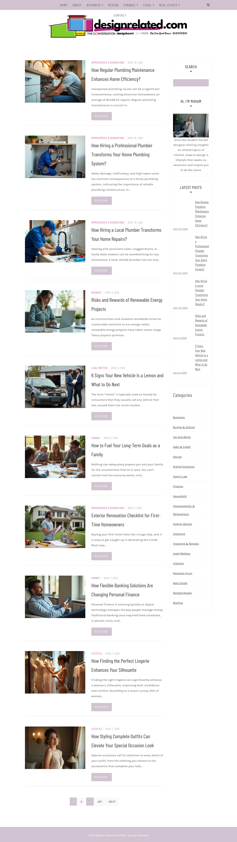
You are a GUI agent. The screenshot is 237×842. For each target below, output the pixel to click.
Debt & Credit (182, 447)
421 (100, 801)
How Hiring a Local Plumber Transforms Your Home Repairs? (201, 292)
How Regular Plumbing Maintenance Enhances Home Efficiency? (202, 213)
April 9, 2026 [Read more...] (180, 338)
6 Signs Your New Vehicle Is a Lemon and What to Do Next (201, 357)
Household (180, 496)
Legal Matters (99, 368)
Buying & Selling (184, 427)
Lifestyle (96, 653)
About (77, 5)
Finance (130, 5)
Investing (179, 534)
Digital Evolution (184, 466)
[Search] (207, 5)
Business (94, 5)
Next (112, 801)
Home (64, 5)
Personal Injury (182, 573)
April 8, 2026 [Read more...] (180, 373)
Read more (101, 116)
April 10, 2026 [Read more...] (180, 229)
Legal (147, 5)
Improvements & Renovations (107, 62)
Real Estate (168, 5)
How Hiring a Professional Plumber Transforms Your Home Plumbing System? (121, 154)
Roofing (178, 603)
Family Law (180, 476)
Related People (182, 593)
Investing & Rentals (186, 543)
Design (113, 5)
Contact (120, 15)
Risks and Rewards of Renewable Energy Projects (201, 325)
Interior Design (182, 524)
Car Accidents (182, 437)
